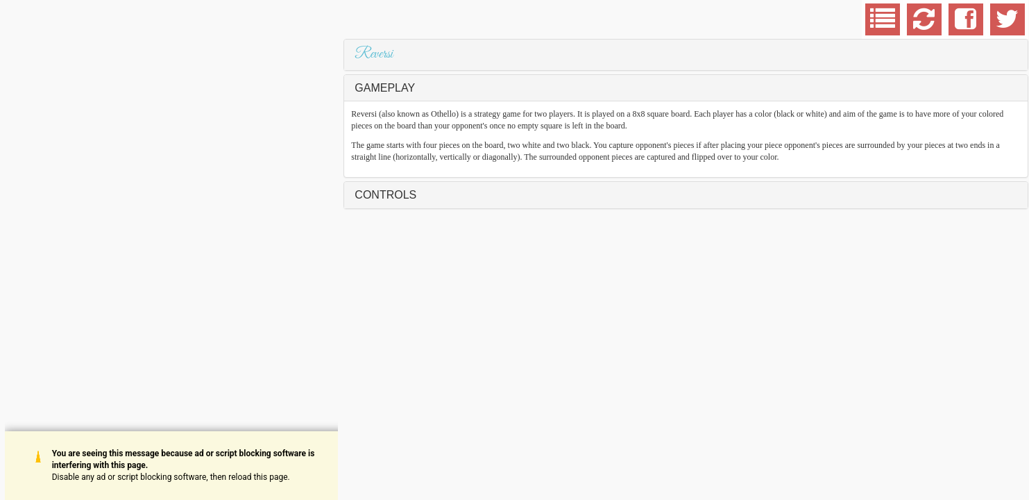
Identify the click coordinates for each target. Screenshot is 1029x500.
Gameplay (385, 88)
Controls (385, 195)
